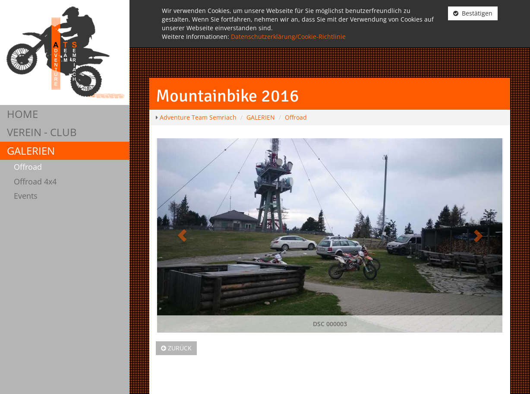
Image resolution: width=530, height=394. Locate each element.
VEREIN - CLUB (42, 132)
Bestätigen (472, 13)
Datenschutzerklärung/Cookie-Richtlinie (288, 36)
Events (26, 196)
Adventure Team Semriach (198, 117)
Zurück (176, 348)
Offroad (28, 167)
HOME (22, 114)
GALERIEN (31, 150)
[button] (182, 235)
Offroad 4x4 (35, 181)
